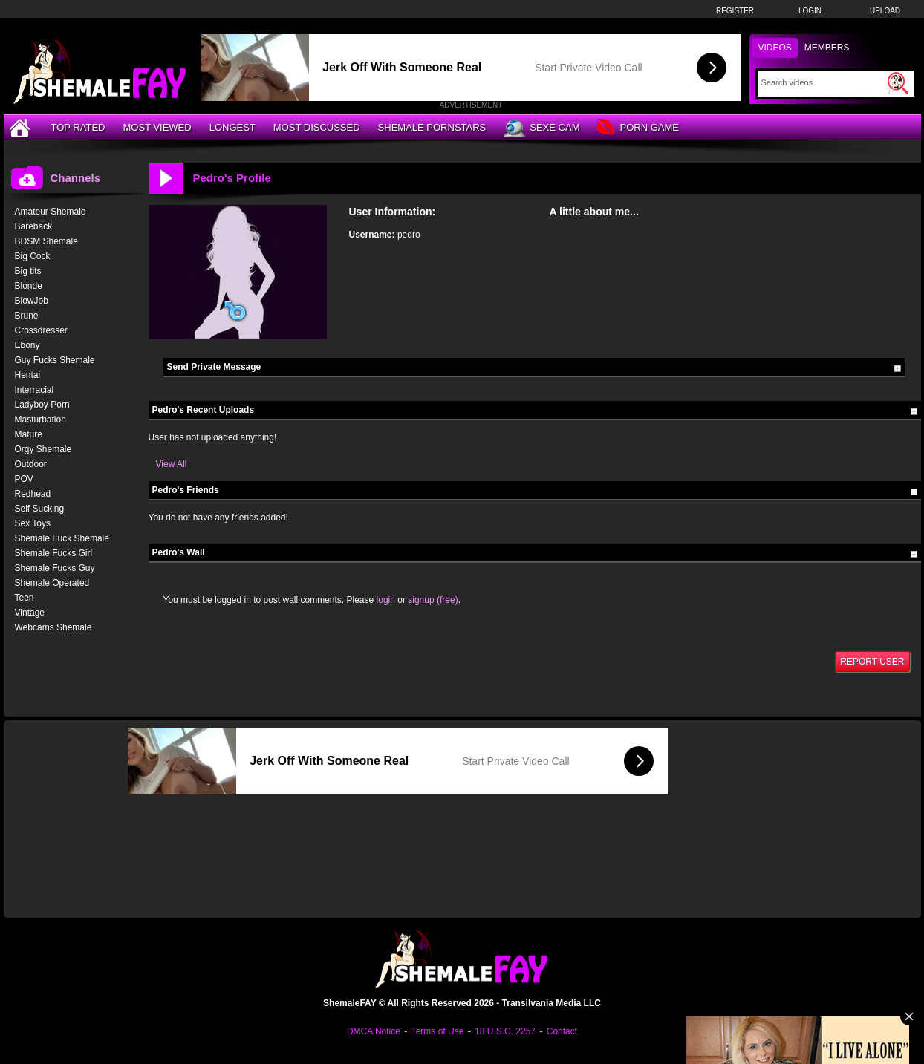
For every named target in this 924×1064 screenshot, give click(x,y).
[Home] (21, 127)
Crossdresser (41, 330)
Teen (24, 598)
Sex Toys (33, 523)
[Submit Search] (898, 83)
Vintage (30, 612)
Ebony (27, 345)
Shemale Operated (52, 583)
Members (827, 47)
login (386, 600)
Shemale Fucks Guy (55, 568)
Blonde (28, 286)
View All (171, 464)
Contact (562, 1031)
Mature (28, 434)
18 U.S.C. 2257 (505, 1031)
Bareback (34, 226)
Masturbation (40, 419)
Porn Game (637, 128)
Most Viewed (157, 127)
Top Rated (78, 127)
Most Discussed (316, 127)
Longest (232, 127)
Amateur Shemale (50, 211)
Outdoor (31, 464)
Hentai (28, 375)
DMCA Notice (373, 1031)
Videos (775, 47)
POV (24, 479)
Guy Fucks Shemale (55, 360)
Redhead (33, 494)
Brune (27, 315)
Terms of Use (437, 1031)
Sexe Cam (541, 128)
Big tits (28, 271)
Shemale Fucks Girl (54, 553)
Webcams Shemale (53, 627)
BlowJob (31, 301)
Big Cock (33, 256)
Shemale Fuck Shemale (62, 538)
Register (735, 11)
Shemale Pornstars (432, 127)
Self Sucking (40, 508)
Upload (885, 11)
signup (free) (433, 600)
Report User (872, 661)
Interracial (34, 390)
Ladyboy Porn (42, 404)
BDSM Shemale (46, 241)
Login (809, 11)
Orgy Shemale (43, 449)
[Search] (823, 82)
